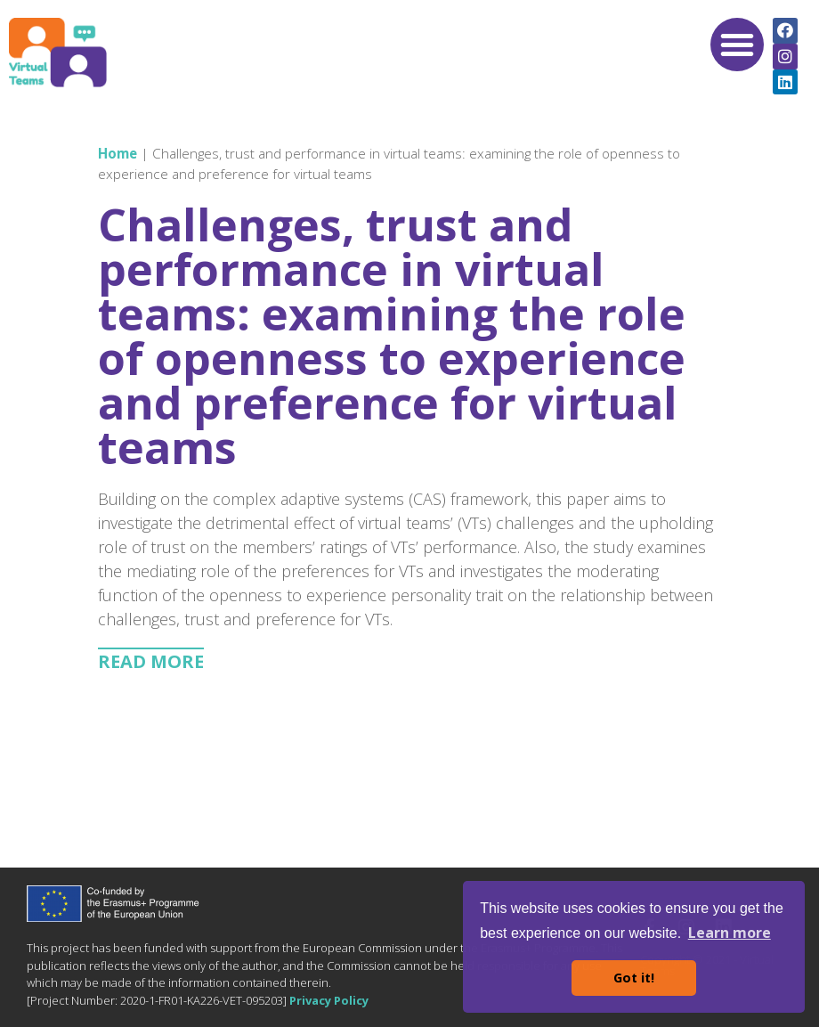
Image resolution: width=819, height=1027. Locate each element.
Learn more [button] (729, 932)
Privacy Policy (329, 1000)
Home (117, 153)
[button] (737, 44)
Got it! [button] (633, 977)
